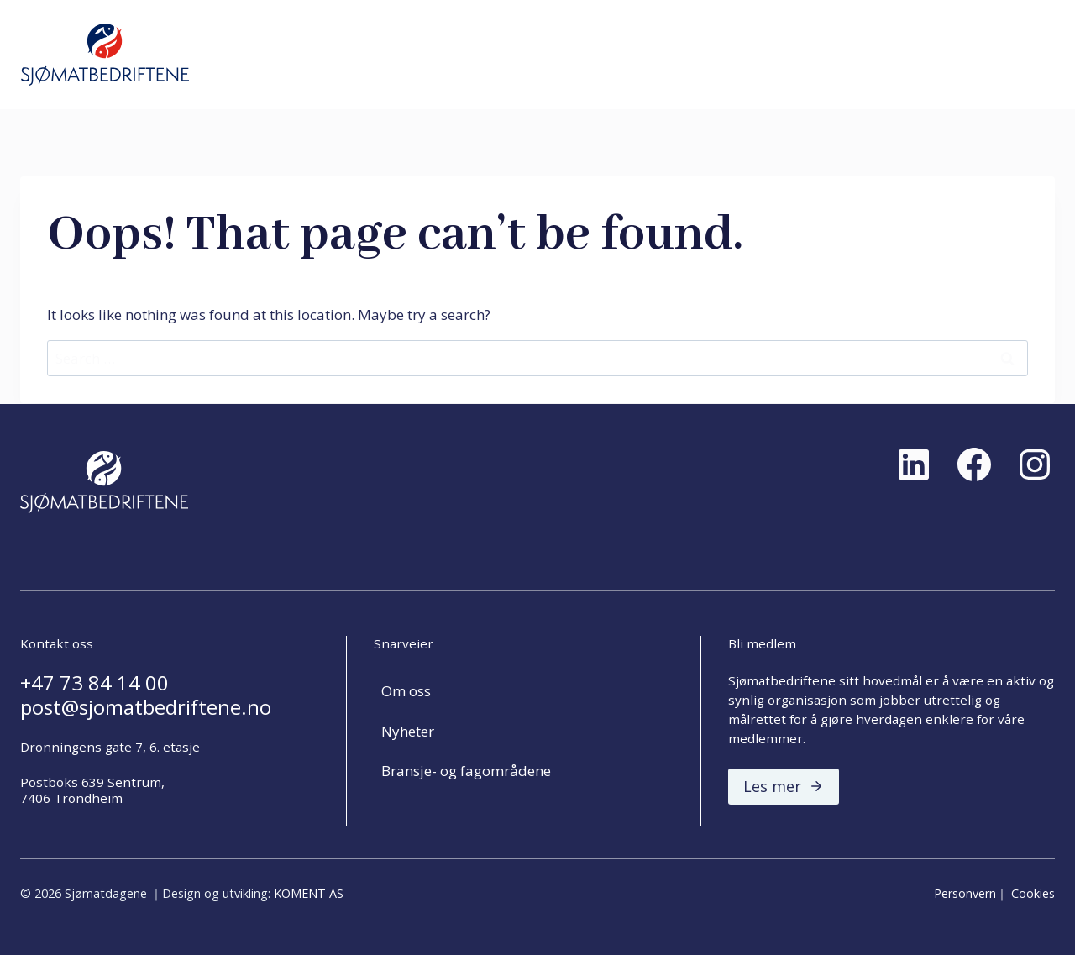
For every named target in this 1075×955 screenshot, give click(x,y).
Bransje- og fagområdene (466, 770)
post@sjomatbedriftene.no (145, 707)
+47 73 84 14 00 (94, 682)
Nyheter (407, 731)
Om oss (406, 691)
